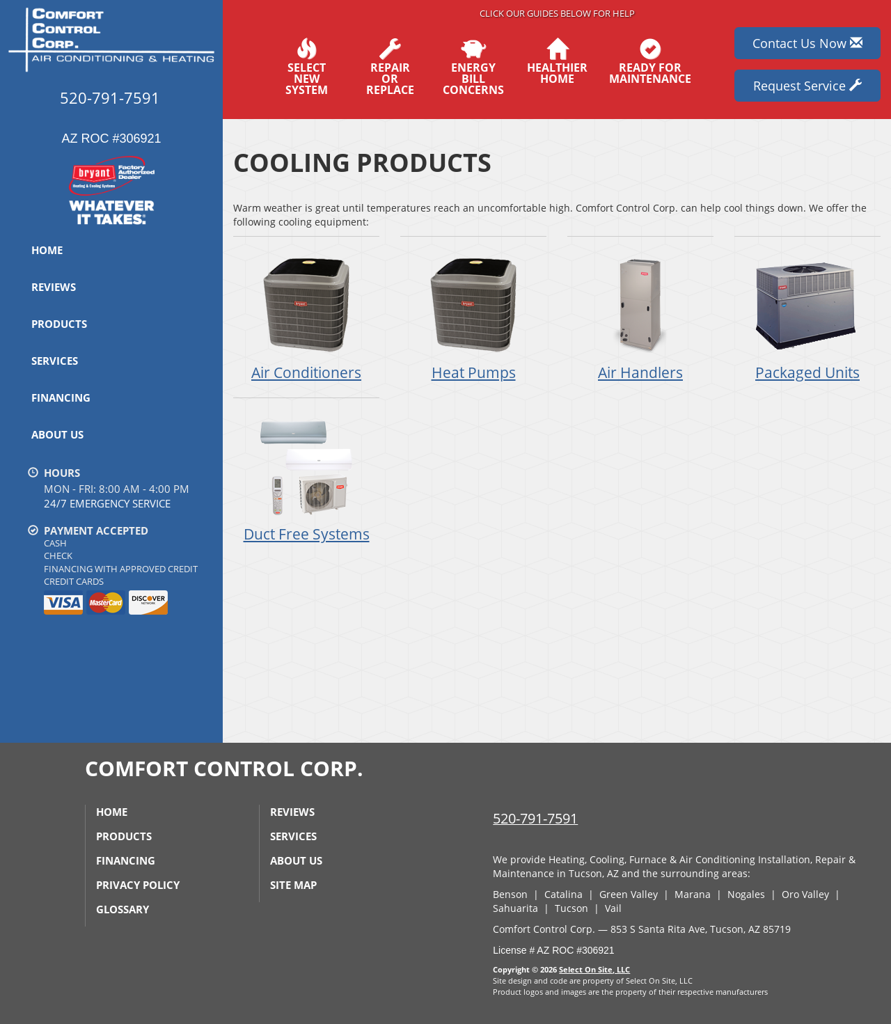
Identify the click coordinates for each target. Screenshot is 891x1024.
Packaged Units (807, 316)
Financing (60, 397)
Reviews (53, 287)
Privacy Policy (138, 885)
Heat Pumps (473, 316)
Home (47, 250)
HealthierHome (557, 61)
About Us (57, 434)
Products (59, 324)
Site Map (293, 885)
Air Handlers (640, 316)
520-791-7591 (535, 818)
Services (54, 361)
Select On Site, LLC (594, 969)
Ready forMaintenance (650, 61)
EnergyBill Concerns (473, 66)
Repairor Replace (389, 66)
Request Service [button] (807, 85)
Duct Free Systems (306, 478)
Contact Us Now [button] (807, 43)
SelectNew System (306, 66)
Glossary (122, 909)
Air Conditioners (306, 316)
